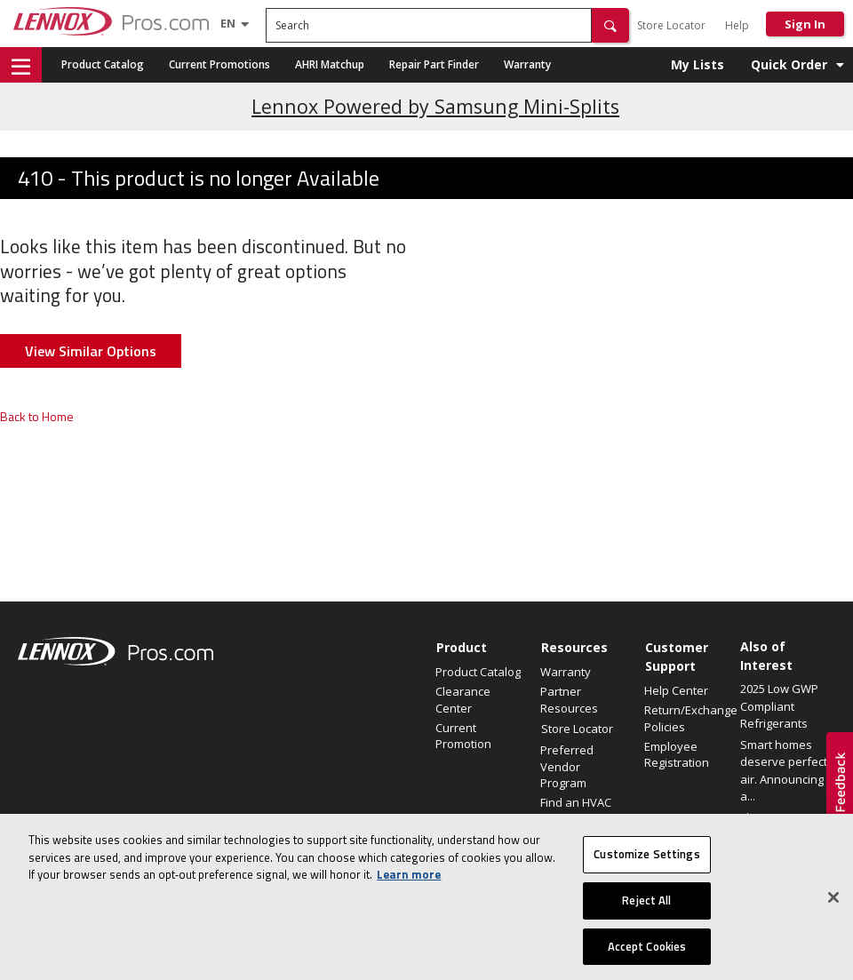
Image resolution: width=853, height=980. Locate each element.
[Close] (833, 906)
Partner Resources (569, 699)
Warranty (527, 64)
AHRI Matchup (329, 64)
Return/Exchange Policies (687, 718)
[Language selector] (228, 23)
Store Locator (671, 25)
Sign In (805, 24)
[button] (610, 25)
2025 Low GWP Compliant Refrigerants (779, 706)
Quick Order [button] (789, 64)
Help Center (676, 690)
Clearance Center (462, 699)
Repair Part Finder (434, 64)
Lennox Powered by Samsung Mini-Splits (435, 106)
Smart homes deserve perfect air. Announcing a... (783, 771)
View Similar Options (90, 351)
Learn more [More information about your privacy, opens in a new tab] (409, 883)
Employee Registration (676, 754)
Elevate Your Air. (783, 817)
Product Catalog (102, 64)
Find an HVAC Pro (575, 810)
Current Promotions (219, 64)
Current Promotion (463, 736)
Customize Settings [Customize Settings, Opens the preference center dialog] (646, 863)
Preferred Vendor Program (567, 766)
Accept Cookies (647, 954)
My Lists (697, 64)
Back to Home (37, 416)
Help (737, 25)
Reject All (646, 909)
